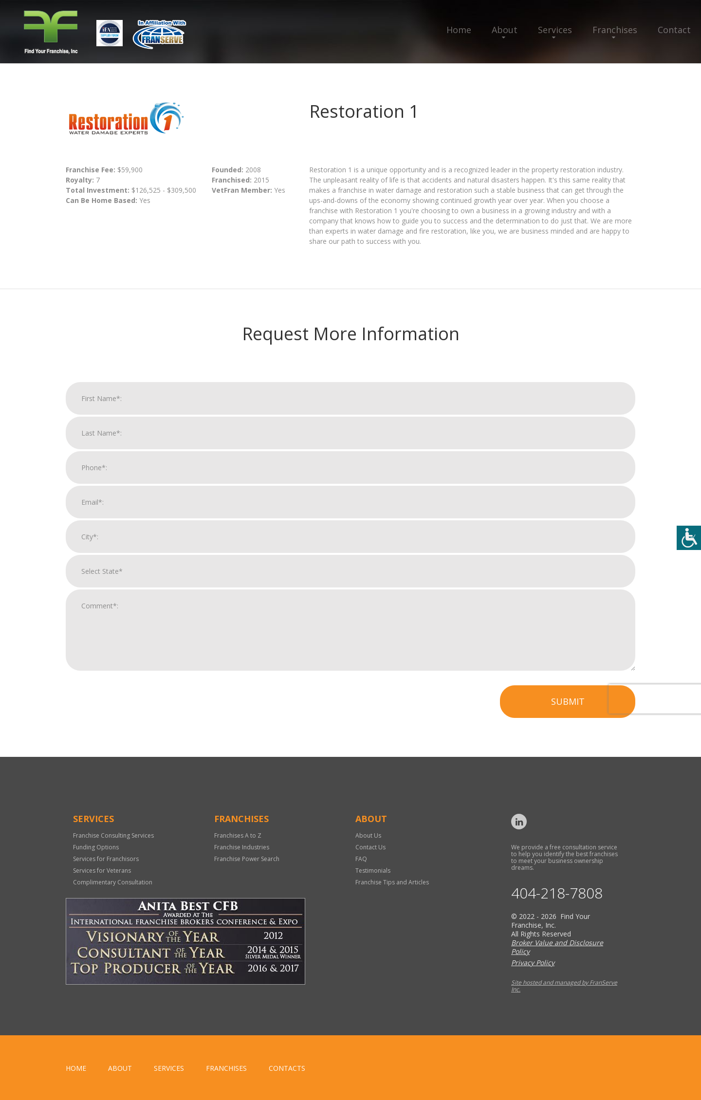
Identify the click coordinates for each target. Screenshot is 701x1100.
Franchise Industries (241, 847)
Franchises (614, 30)
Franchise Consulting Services (113, 835)
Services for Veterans (102, 870)
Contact (674, 30)
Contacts (287, 1068)
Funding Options (96, 847)
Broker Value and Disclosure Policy (557, 947)
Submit (568, 708)
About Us (368, 835)
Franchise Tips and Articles (392, 882)
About (504, 30)
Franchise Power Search (246, 859)
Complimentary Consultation (112, 882)
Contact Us (370, 847)
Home (458, 30)
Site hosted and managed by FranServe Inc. (564, 985)
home (76, 1068)
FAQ (361, 859)
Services (555, 30)
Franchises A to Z (237, 835)
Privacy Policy (532, 962)
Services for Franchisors (106, 859)
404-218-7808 (557, 893)
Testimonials (372, 870)
